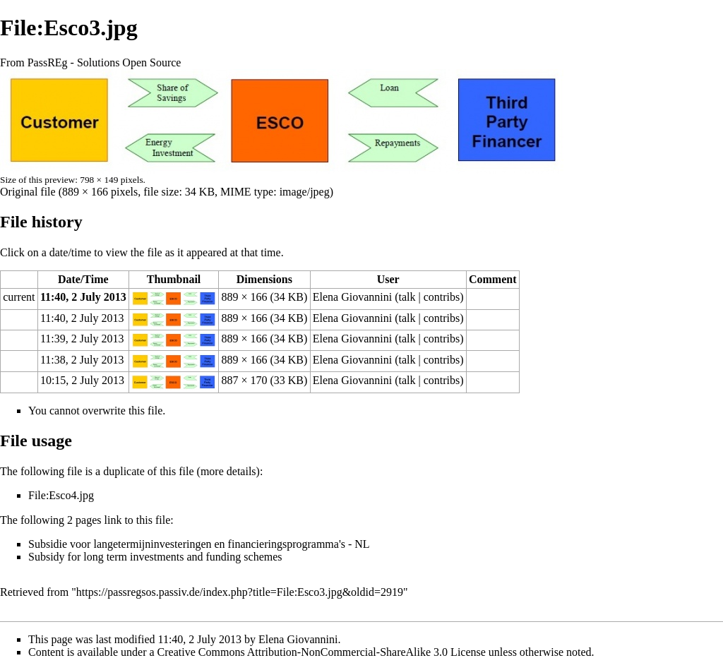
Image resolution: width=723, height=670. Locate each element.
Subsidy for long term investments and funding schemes (155, 557)
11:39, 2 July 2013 (82, 339)
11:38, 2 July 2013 (82, 360)
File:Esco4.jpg (61, 495)
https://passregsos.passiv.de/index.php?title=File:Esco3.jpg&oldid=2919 (239, 592)
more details (228, 471)
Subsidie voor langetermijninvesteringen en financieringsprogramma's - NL (199, 544)
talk (406, 297)
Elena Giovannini (352, 297)
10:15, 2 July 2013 (82, 380)
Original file (28, 192)
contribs (442, 297)
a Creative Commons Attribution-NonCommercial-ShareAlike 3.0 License (318, 652)
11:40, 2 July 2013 (83, 297)
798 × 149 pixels (111, 179)
